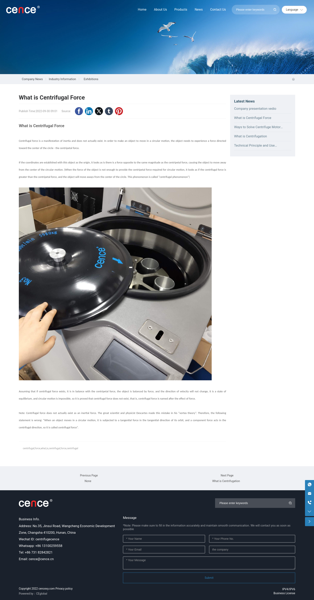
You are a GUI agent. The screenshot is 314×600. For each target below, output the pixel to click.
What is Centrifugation (250, 136)
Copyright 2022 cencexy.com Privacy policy (45, 588)
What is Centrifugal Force (252, 118)
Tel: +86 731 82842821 (36, 552)
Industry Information (62, 79)
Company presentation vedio (255, 109)
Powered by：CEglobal (33, 593)
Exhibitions (91, 79)
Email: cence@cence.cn (36, 559)
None (88, 481)
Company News (32, 79)
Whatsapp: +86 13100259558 (40, 546)
